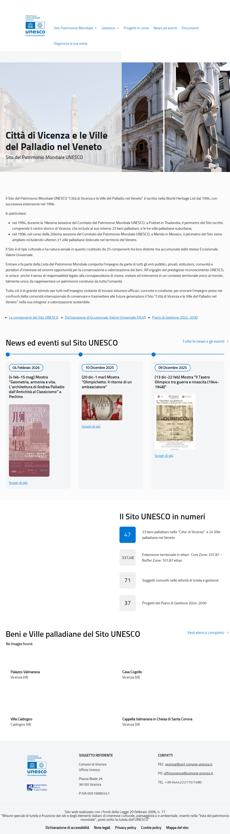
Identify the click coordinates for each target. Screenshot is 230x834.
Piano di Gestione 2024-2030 (175, 317)
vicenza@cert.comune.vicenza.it (188, 764)
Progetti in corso (136, 28)
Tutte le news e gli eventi (203, 341)
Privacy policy (125, 827)
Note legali (102, 827)
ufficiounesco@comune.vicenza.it (188, 773)
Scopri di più (18, 483)
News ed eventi (165, 28)
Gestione (108, 28)
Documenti (190, 28)
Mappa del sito (177, 827)
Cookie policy (151, 827)
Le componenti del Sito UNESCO (33, 317)
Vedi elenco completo (205, 632)
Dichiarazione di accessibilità (67, 827)
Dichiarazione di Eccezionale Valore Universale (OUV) (105, 317)
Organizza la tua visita (70, 43)
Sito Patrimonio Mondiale (73, 28)
